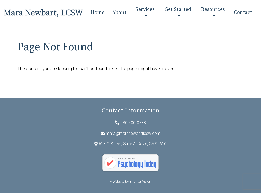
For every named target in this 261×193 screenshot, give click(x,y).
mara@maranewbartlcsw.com (133, 133)
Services (145, 10)
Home (97, 13)
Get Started (177, 10)
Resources (213, 10)
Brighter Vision (140, 181)
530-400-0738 (133, 122)
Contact (243, 13)
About (119, 13)
